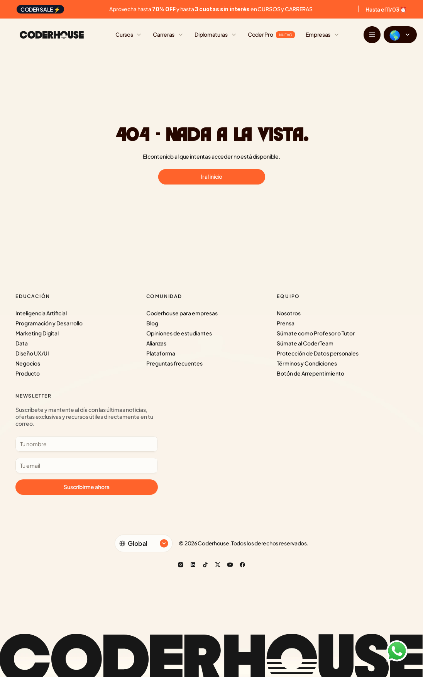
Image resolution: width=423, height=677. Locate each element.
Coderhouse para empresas (182, 313)
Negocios (27, 363)
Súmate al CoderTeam (305, 343)
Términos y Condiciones (307, 363)
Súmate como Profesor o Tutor (316, 333)
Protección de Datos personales (318, 353)
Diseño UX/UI (32, 353)
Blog (152, 323)
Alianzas (156, 343)
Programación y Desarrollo (49, 323)
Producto (27, 373)
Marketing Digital (37, 333)
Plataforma (160, 353)
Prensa (285, 323)
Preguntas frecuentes (174, 363)
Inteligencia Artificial (41, 313)
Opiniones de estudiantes (179, 333)
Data (21, 343)
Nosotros (289, 313)
